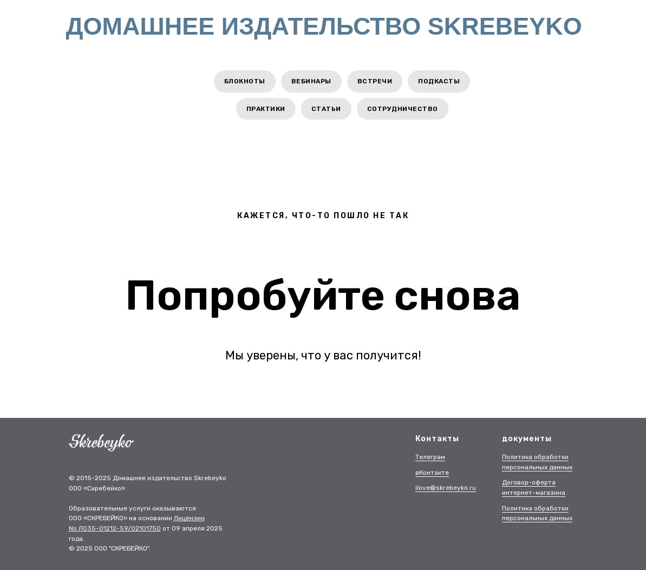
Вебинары (311, 81)
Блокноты (244, 81)
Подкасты (439, 81)
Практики (265, 109)
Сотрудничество (402, 109)
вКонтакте (432, 472)
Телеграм (430, 457)
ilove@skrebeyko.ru (445, 488)
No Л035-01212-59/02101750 (115, 528)
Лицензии (189, 518)
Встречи (375, 81)
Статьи (326, 109)
